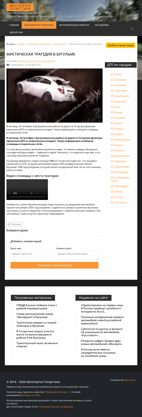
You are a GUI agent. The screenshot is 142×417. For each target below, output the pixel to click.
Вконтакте (130, 380)
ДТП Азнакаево (118, 79)
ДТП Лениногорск (120, 155)
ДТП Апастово (118, 101)
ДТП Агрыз (116, 74)
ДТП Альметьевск (119, 95)
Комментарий (63, 248)
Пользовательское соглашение (56, 406)
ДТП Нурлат (116, 191)
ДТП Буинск (116, 123)
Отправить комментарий (54, 265)
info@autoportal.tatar (56, 392)
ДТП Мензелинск (119, 172)
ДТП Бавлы (116, 112)
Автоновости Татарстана (39, 25)
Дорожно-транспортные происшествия (36, 61)
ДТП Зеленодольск (120, 139)
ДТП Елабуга (117, 128)
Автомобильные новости (74, 25)
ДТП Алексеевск (118, 90)
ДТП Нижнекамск (119, 186)
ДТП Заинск (116, 133)
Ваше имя (15, 248)
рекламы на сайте (30, 395)
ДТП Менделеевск (120, 166)
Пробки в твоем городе (121, 45)
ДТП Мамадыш (118, 161)
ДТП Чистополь (118, 202)
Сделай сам (16, 32)
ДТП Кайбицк (117, 150)
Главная (14, 25)
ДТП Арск (115, 106)
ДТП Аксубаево (118, 85)
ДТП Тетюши (117, 196)
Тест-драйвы (102, 25)
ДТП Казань (116, 144)
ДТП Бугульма (14, 224)
